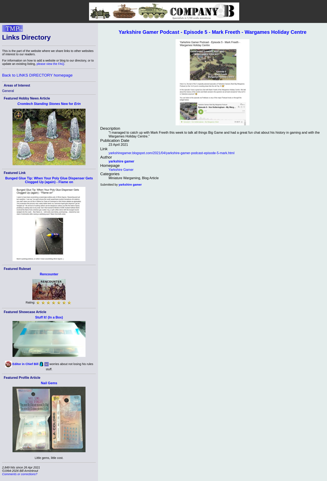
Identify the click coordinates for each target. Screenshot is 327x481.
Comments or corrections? (19, 474)
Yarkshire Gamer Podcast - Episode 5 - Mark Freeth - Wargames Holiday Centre (213, 32)
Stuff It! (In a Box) (49, 317)
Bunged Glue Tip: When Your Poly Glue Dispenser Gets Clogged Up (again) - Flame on (49, 180)
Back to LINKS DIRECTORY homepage (37, 75)
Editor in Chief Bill (26, 363)
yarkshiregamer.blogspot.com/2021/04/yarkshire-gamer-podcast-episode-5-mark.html (171, 153)
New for (49, 104)
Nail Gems (49, 383)
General (8, 91)
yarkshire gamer (121, 161)
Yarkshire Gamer (120, 169)
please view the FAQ (50, 63)
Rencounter (49, 274)
